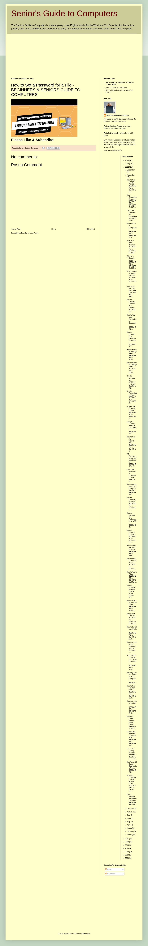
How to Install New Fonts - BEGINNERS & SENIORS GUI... (132, 633)
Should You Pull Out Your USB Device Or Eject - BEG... (131, 292)
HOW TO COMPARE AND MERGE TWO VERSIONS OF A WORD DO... (131, 783)
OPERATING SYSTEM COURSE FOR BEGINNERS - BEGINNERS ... (131, 739)
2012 (127, 852)
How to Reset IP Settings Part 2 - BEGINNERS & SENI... (132, 355)
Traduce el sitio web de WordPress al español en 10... (132, 215)
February (130, 831)
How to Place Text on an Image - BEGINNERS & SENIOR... (131, 564)
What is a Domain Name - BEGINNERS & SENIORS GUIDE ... (131, 262)
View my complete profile (113, 150)
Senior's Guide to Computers (64, 13)
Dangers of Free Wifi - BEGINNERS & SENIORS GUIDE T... (132, 619)
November (131, 175)
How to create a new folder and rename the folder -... (132, 647)
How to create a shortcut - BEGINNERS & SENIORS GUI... (132, 707)
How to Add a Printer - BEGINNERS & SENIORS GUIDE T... (132, 577)
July (128, 815)
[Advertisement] (61, 53)
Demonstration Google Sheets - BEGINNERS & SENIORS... (132, 277)
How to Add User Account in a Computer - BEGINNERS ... (131, 322)
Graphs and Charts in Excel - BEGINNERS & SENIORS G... (131, 412)
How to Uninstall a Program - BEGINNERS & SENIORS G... (131, 504)
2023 (127, 164)
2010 (127, 855)
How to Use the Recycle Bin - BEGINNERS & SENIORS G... (131, 444)
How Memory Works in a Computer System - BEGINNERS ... (131, 490)
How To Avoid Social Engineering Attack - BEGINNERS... (132, 767)
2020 (127, 842)
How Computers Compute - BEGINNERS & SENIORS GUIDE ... (132, 201)
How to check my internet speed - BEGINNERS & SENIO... (132, 605)
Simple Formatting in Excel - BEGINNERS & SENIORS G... (132, 397)
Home (53, 229)
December (131, 170)
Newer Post (16, 229)
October (130, 809)
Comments (110, 874)
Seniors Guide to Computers (116, 87)
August (130, 812)
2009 (127, 858)
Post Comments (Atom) (29, 233)
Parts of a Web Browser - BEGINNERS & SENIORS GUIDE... (131, 247)
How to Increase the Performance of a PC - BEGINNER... (131, 520)
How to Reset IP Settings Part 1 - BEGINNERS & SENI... (132, 368)
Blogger (87, 934)
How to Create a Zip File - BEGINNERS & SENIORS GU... (131, 536)
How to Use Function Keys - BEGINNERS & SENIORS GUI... (131, 692)
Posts (108, 869)
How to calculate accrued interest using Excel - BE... (131, 591)
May (129, 822)
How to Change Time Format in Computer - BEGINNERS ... (131, 339)
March (129, 828)
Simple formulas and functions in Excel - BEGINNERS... (131, 382)
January (130, 835)
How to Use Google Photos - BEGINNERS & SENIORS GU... (131, 186)
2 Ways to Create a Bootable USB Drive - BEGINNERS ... (131, 428)
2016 (127, 845)
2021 (127, 839)
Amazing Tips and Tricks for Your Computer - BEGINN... (132, 678)
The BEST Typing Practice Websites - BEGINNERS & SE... (132, 754)
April (129, 825)
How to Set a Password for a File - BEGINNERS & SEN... (131, 551)
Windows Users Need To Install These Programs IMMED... (131, 722)
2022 (127, 167)
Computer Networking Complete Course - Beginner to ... (131, 475)
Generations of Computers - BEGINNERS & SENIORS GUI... (132, 231)
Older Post (91, 229)
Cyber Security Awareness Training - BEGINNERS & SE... (132, 800)
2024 (127, 160)
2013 (127, 848)
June (129, 818)
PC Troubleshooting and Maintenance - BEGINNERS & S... (131, 460)
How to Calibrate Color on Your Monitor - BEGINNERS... (131, 306)
